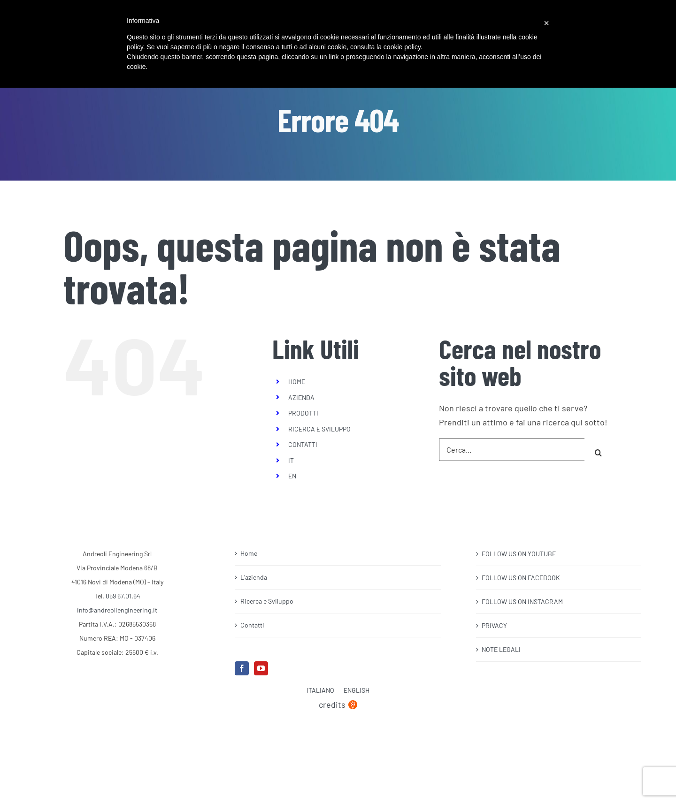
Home (248, 553)
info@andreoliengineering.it (117, 610)
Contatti (252, 625)
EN (292, 476)
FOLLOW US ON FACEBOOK (521, 578)
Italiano (320, 690)
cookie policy (402, 47)
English (356, 690)
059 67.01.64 (123, 596)
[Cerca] (598, 450)
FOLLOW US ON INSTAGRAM (522, 601)
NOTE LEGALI (501, 649)
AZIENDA (301, 397)
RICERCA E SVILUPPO (319, 429)
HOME (296, 382)
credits (338, 704)
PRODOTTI (303, 413)
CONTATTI (302, 444)
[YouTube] (261, 668)
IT (291, 460)
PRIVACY (494, 625)
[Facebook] (242, 668)
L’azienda (253, 577)
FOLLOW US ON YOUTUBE (519, 554)
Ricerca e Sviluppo (266, 601)
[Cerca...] (511, 450)
